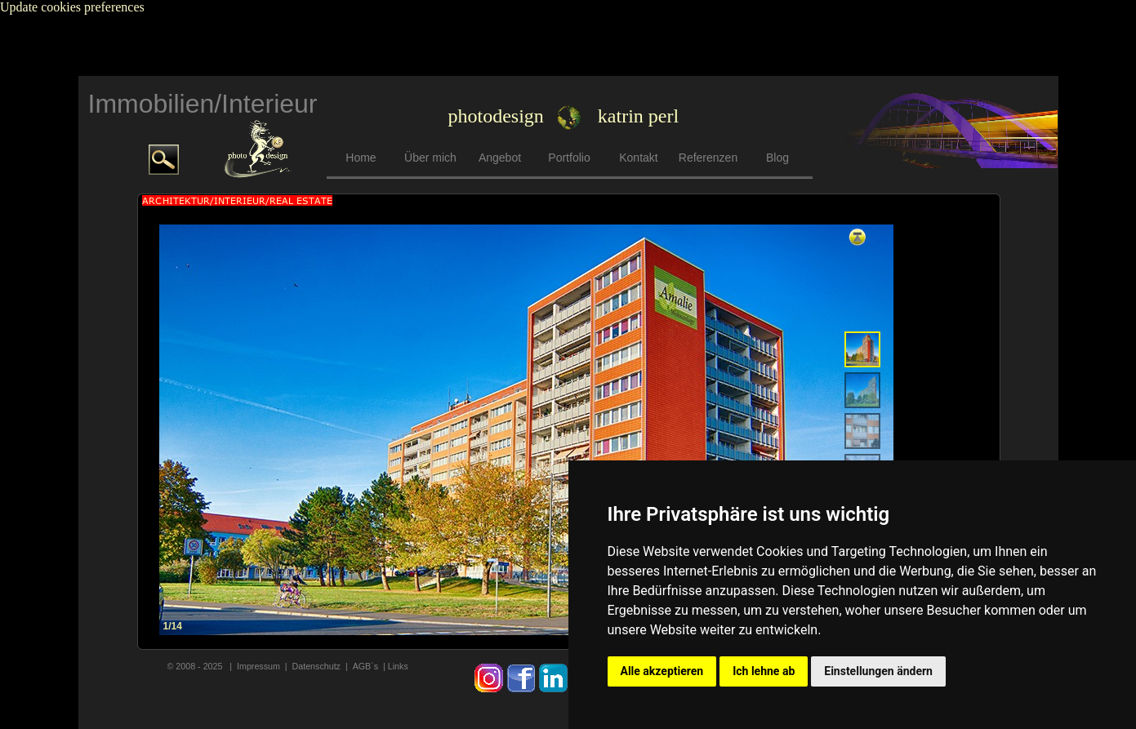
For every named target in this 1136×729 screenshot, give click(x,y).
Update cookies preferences (72, 7)
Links (398, 666)
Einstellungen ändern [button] (878, 671)
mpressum (259, 666)
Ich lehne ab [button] (764, 671)
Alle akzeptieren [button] (662, 671)
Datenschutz (316, 666)
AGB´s (367, 666)
